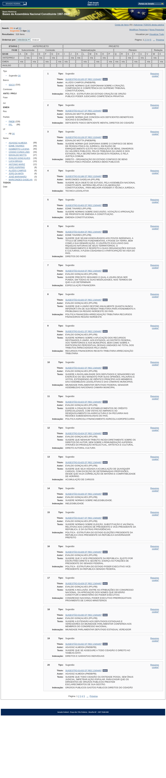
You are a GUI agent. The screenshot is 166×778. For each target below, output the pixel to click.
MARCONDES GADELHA (21, 180)
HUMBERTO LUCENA (19, 149)
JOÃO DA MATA (16, 173)
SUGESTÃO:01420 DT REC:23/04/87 (83, 300)
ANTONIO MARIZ (17, 164)
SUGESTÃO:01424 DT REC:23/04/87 (83, 433)
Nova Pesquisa (156, 29)
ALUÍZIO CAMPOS (17, 170)
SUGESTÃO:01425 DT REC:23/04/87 (83, 462)
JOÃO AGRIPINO (17, 167)
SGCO (12, 85)
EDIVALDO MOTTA (18, 155)
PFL (11, 125)
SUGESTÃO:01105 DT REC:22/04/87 (83, 79)
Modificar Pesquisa (138, 29)
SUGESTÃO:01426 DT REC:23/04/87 (83, 494)
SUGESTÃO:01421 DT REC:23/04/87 (83, 331)
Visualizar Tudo (156, 34)
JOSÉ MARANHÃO (18, 177)
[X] (20, 28)
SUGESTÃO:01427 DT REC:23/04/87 (83, 518)
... (154, 40)
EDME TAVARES (16, 146)
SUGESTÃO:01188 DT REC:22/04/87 (83, 176)
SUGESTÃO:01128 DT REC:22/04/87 (83, 137)
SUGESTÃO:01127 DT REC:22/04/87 (83, 111)
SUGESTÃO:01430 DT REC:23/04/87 (83, 615)
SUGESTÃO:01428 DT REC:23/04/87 (83, 552)
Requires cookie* (154, 74)
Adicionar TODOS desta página (149, 25)
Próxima (160, 40)
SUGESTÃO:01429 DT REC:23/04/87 (83, 583)
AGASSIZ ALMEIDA (18, 143)
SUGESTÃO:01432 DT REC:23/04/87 (83, 644)
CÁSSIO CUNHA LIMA (19, 152)
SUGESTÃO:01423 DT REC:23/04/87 (83, 402)
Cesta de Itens (122, 25)
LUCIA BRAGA (15, 161)
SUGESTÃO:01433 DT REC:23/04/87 (83, 670)
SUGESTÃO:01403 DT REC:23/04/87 (83, 205)
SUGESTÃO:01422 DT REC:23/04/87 (83, 368)
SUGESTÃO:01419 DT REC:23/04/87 (83, 271)
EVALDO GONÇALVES (19, 158)
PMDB (12, 121)
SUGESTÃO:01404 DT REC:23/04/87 (83, 232)
